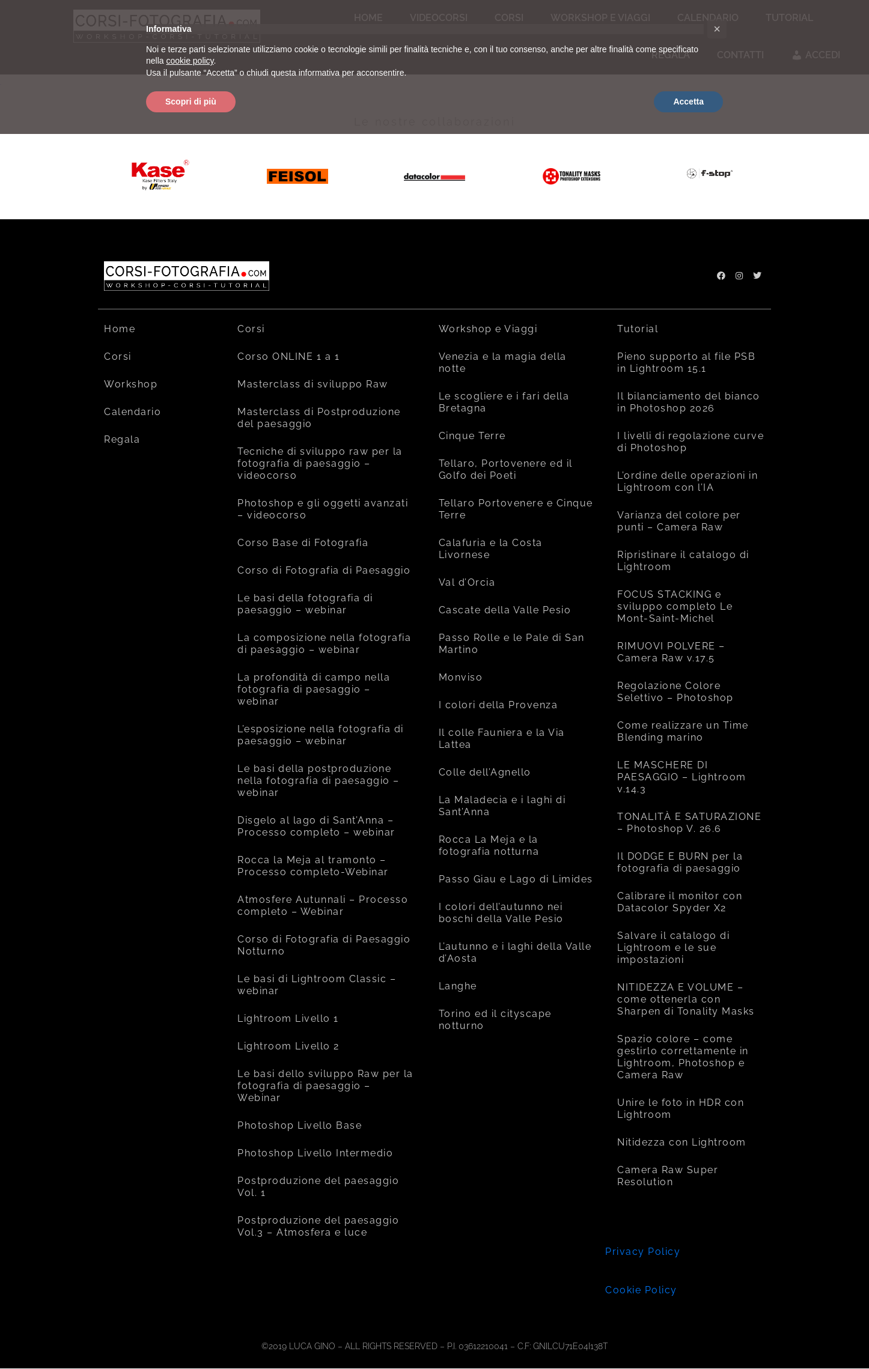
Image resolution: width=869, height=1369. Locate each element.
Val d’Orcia (467, 582)
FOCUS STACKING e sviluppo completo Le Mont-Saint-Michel (675, 606)
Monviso (461, 677)
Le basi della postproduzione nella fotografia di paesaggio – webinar (318, 780)
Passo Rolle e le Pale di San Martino (512, 643)
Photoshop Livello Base (299, 1125)
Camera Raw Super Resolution (667, 1176)
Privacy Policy (642, 1251)
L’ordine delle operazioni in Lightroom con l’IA (687, 481)
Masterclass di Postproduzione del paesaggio (319, 418)
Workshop (130, 384)
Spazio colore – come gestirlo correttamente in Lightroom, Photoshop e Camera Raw (683, 1057)
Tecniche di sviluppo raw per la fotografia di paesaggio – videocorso (320, 463)
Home (119, 329)
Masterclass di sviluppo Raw (312, 384)
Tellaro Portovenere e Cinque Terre (516, 509)
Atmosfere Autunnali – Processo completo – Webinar (322, 905)
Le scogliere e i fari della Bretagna (504, 402)
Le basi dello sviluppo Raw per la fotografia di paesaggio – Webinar (325, 1085)
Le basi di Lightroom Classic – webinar (316, 985)
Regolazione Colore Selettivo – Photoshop (675, 691)
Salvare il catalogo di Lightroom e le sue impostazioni (673, 947)
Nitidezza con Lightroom (681, 1142)
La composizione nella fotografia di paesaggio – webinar (324, 643)
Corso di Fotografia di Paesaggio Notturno (323, 945)
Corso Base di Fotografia (302, 542)
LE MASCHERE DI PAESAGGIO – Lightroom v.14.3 (681, 777)
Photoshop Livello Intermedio (315, 1153)
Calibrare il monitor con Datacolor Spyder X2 (679, 902)
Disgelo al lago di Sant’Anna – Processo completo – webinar (316, 826)
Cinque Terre (472, 436)
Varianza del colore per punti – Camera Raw (679, 521)
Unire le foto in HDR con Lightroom (680, 1108)
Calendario (132, 411)
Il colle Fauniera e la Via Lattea (502, 738)
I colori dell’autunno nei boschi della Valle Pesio (501, 912)
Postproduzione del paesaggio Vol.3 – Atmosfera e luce (318, 1226)
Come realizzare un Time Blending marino (683, 731)
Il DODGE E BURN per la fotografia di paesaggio (680, 862)
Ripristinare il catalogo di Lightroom (683, 560)
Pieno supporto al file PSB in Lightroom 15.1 (686, 362)
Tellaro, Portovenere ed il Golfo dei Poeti (506, 469)
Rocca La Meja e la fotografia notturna (489, 845)
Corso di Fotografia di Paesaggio (323, 570)
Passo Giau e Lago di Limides (516, 879)
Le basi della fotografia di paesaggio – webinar (305, 604)
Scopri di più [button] (190, 101)
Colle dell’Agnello (485, 772)
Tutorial (637, 329)
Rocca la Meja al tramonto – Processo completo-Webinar (313, 866)
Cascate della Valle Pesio (505, 610)
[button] (717, 28)
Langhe (458, 986)
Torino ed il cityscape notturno (495, 1019)
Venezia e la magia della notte (503, 362)
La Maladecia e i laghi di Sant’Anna (502, 806)
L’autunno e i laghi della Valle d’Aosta (515, 952)
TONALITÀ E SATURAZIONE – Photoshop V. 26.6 (689, 822)
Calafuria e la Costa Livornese (491, 548)
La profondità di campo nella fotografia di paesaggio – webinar (313, 689)
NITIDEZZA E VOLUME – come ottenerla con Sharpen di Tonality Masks (686, 999)
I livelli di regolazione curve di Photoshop (690, 442)
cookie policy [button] (189, 60)
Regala (122, 439)
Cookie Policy (641, 1290)
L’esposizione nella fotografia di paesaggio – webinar (320, 735)
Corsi (118, 356)
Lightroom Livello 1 (288, 1018)
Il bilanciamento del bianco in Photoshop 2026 (688, 402)
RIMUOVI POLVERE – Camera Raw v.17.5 (671, 652)
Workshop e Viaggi (488, 329)
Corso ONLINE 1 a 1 (288, 356)
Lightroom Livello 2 (288, 1046)
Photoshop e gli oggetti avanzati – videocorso (322, 509)
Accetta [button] (688, 101)
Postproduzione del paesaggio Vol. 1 (318, 1186)
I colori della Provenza (498, 705)
